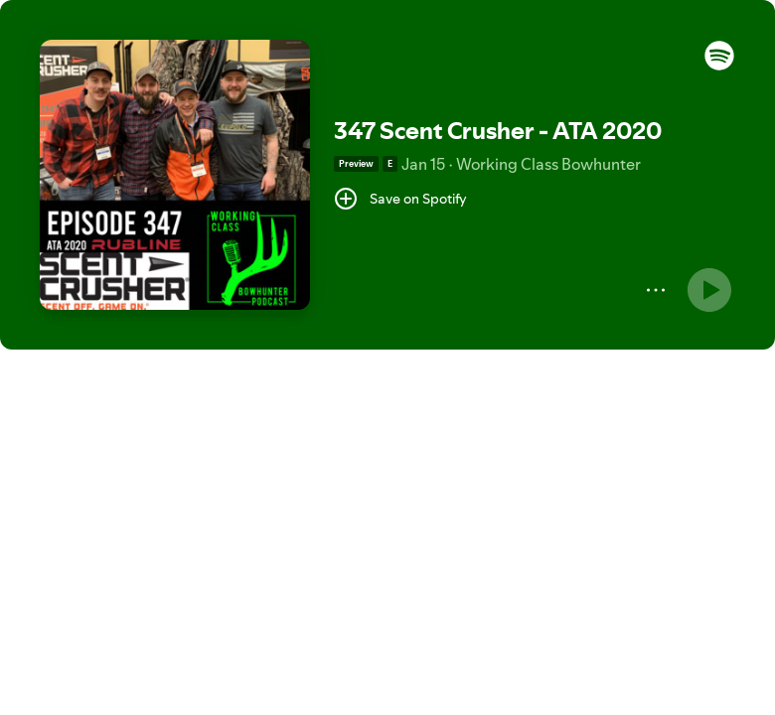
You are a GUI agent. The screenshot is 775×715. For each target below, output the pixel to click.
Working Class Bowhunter (548, 164)
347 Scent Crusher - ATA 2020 (498, 130)
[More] (656, 290)
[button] (719, 65)
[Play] (709, 290)
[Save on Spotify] (400, 199)
